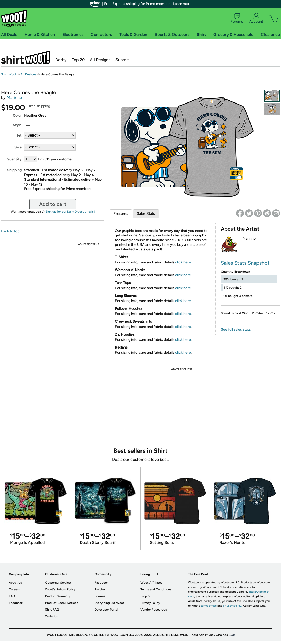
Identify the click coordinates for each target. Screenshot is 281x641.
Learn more (182, 4)
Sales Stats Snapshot (245, 263)
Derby (61, 59)
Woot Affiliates (151, 582)
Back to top (10, 231)
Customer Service (58, 582)
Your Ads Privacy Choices (210, 635)
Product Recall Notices (61, 603)
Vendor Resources (153, 609)
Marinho (14, 97)
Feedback (16, 603)
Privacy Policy (150, 603)
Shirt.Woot (25, 57)
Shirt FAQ (52, 609)
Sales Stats (146, 213)
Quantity (14, 159)
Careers (14, 589)
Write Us (51, 616)
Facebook (101, 582)
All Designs (100, 59)
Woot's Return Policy (60, 589)
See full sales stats (236, 329)
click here (183, 262)
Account (256, 18)
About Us (15, 582)
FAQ (12, 596)
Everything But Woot (109, 603)
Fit (19, 135)
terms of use (209, 605)
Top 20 (78, 59)
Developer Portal (106, 609)
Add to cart (52, 204)
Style (17, 125)
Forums (237, 18)
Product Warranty (57, 596)
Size (18, 147)
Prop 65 (145, 596)
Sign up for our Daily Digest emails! (70, 211)
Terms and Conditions (155, 589)
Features (121, 213)
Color (17, 115)
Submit (122, 59)
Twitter (100, 589)
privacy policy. (232, 605)
